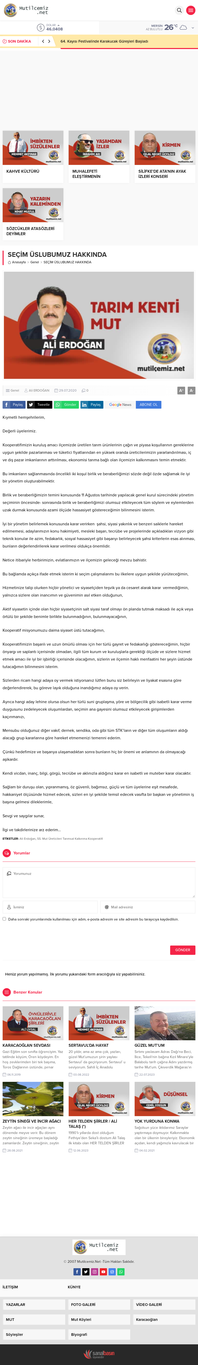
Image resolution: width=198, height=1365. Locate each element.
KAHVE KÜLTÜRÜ (22, 171)
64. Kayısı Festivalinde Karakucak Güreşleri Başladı (104, 41)
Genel (34, 262)
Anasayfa (17, 262)
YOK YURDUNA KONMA (157, 1121)
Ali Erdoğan (28, 838)
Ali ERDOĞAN (39, 390)
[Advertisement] (99, 87)
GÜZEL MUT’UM (149, 1045)
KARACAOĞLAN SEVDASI (26, 1045)
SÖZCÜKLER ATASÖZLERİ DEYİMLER (30, 231)
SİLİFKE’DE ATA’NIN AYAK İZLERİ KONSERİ (162, 174)
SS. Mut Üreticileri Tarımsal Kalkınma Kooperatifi (70, 838)
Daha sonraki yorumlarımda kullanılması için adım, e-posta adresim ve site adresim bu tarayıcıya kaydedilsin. (93, 919)
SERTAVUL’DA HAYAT (89, 1045)
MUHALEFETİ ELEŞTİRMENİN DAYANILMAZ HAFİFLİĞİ (94, 176)
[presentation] (38, 934)
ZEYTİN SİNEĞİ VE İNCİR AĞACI (32, 1121)
